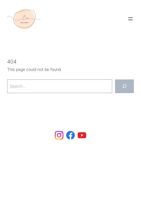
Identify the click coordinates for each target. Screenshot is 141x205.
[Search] (124, 86)
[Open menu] (130, 18)
